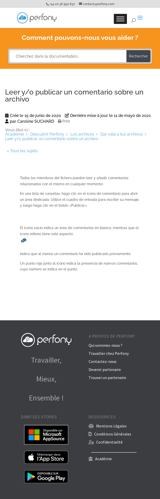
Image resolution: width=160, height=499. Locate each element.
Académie (103, 458)
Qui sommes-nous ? (105, 345)
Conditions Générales (112, 433)
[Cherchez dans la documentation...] (68, 56)
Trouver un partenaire (107, 377)
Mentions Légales (111, 425)
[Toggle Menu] (120, 18)
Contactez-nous (103, 361)
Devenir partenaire (105, 369)
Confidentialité (109, 442)
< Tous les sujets (22, 150)
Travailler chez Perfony (109, 353)
